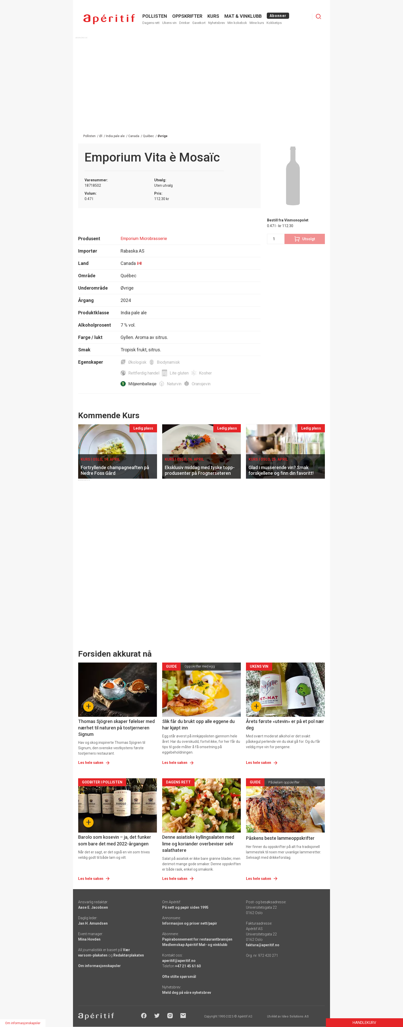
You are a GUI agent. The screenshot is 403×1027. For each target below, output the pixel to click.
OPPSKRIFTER (187, 16)
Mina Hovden (89, 939)
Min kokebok (237, 23)
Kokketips (274, 23)
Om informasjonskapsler (99, 966)
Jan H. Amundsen (93, 923)
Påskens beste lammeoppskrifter (280, 838)
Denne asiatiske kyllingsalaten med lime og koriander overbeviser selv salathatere (198, 843)
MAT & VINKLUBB (243, 16)
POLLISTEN (154, 16)
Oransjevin (201, 383)
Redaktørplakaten (128, 955)
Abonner (278, 16)
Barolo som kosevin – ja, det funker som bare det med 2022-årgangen (114, 840)
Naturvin (174, 383)
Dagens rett (151, 23)
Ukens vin (169, 23)
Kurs (213, 16)
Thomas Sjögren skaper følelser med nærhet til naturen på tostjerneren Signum (116, 728)
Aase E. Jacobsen (93, 907)
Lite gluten (179, 373)
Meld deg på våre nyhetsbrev (186, 992)
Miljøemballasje (142, 383)
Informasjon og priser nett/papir (189, 923)
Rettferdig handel (143, 373)
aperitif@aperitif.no (179, 961)
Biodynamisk (168, 362)
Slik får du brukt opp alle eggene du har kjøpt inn (198, 724)
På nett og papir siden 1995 (185, 907)
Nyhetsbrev (216, 23)
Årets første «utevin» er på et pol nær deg (285, 724)
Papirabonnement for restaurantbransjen (197, 939)
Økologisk (137, 362)
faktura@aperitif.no (262, 945)
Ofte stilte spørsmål (179, 977)
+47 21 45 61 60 (188, 966)
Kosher (205, 373)
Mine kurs (257, 23)
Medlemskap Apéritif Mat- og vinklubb (194, 945)
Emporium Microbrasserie (144, 238)
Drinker (184, 23)
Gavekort (199, 23)
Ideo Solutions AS (295, 1016)
